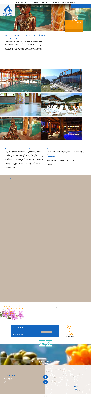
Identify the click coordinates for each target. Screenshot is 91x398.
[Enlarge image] (20, 81)
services (55, 2)
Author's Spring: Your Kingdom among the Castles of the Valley (21, 207)
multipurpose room (62, 2)
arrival (70, 22)
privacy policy (21, 334)
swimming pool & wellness (46, 2)
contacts (72, 2)
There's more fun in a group (11, 285)
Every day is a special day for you (12, 246)
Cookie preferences (16, 395)
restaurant (36, 2)
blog (68, 2)
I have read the (19, 334)
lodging (25, 3)
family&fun (30, 3)
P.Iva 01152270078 (24, 395)
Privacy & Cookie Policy (8, 395)
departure (79, 22)
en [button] (18, 7)
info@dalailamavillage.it (8, 387)
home (17, 2)
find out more (9, 218)
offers (21, 2)
